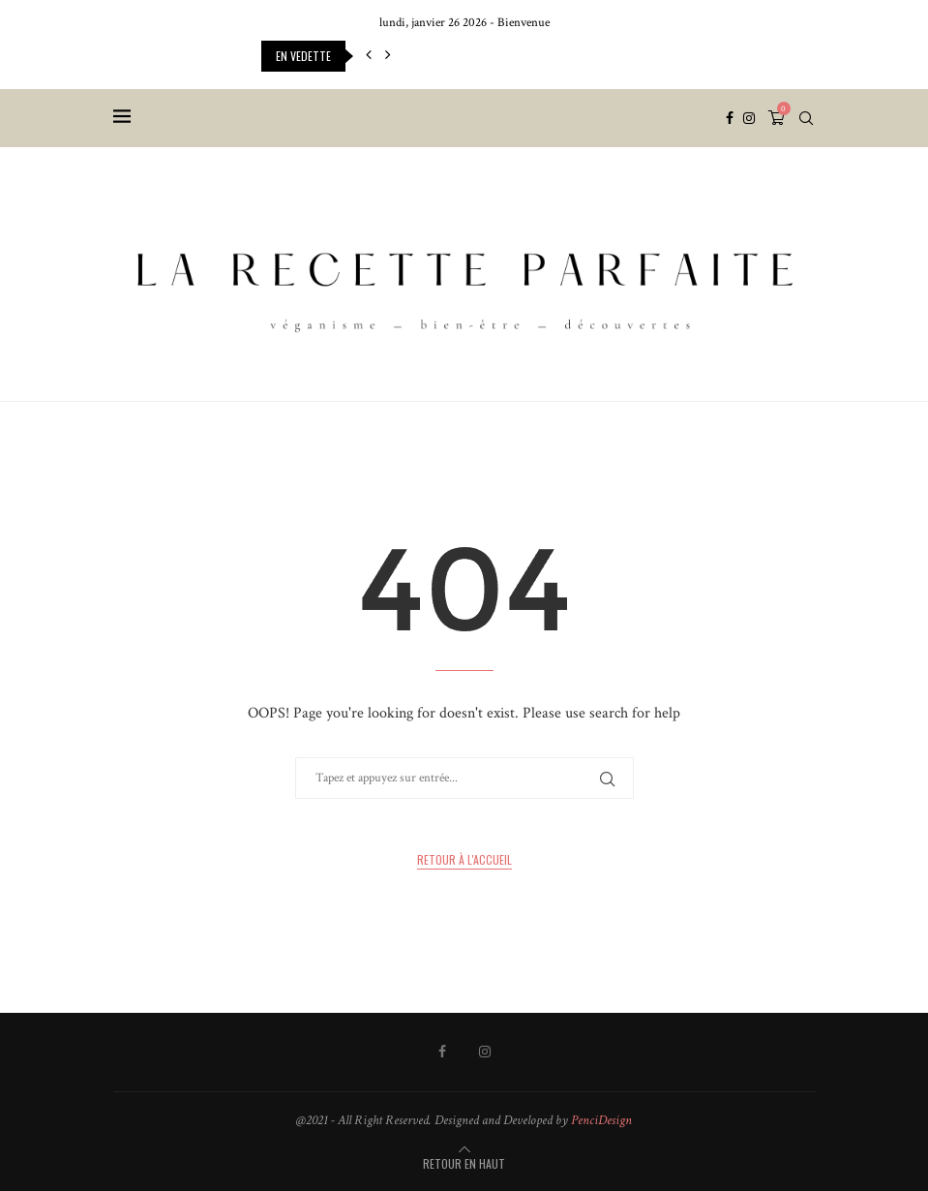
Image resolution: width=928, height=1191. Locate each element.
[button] (368, 56)
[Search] (806, 118)
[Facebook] (729, 118)
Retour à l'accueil (464, 859)
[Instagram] (749, 118)
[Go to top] (464, 1164)
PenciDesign (601, 1120)
